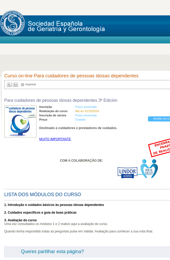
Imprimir (30, 84)
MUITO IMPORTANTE (55, 139)
